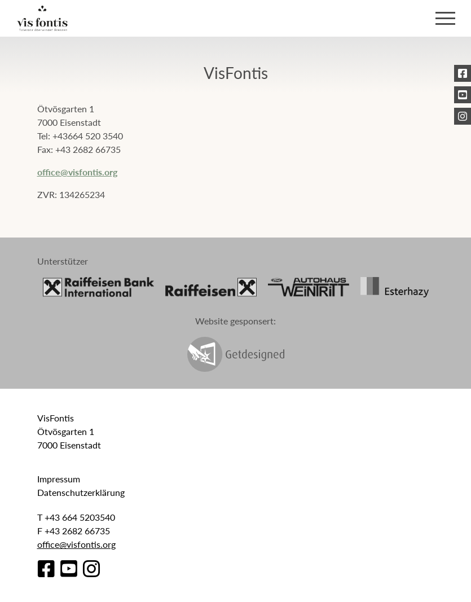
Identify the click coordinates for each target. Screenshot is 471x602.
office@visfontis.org (77, 171)
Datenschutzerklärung (81, 492)
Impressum (58, 478)
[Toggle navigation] (445, 19)
